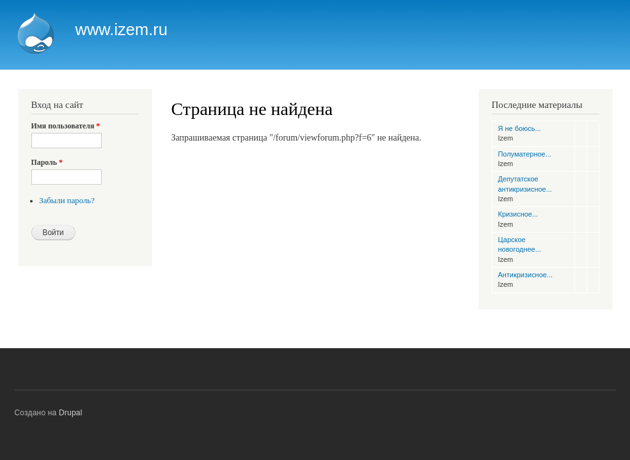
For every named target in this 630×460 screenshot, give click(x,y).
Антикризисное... (525, 275)
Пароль (47, 162)
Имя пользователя (65, 125)
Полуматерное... (524, 154)
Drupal (71, 412)
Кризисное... (518, 214)
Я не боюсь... (519, 128)
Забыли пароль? (67, 200)
